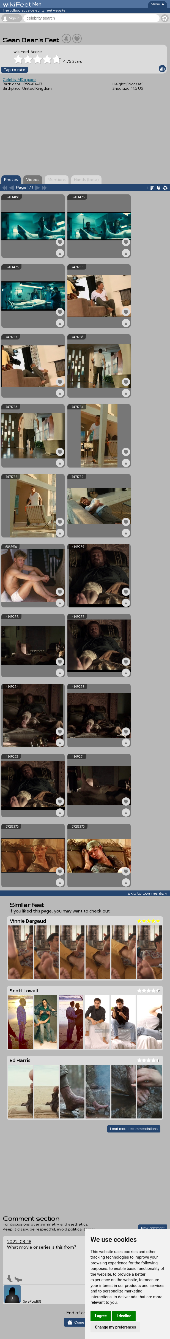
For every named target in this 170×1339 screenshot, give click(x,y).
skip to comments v (147, 893)
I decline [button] (124, 1316)
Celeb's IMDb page (19, 79)
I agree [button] (101, 1316)
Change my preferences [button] (115, 1327)
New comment (152, 1228)
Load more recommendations (134, 1129)
